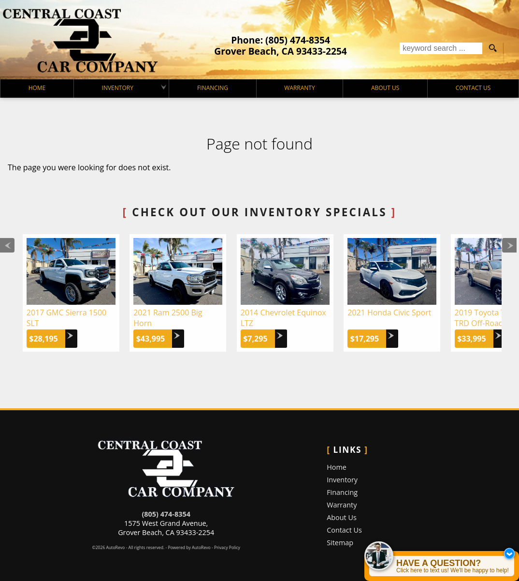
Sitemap (340, 542)
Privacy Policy (227, 548)
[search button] (492, 48)
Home (336, 467)
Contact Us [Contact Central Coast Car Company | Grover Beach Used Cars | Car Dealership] (473, 88)
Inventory (342, 479)
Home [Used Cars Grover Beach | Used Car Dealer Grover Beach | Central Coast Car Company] (37, 88)
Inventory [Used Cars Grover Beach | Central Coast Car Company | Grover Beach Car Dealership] (117, 88)
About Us (342, 517)
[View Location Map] (280, 51)
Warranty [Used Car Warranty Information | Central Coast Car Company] (299, 88)
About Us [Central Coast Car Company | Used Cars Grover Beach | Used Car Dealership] (385, 88)
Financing (342, 492)
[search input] (441, 48)
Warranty (342, 504)
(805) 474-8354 (166, 514)
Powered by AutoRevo (189, 548)
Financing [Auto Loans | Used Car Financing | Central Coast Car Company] (212, 88)
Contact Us (344, 530)
